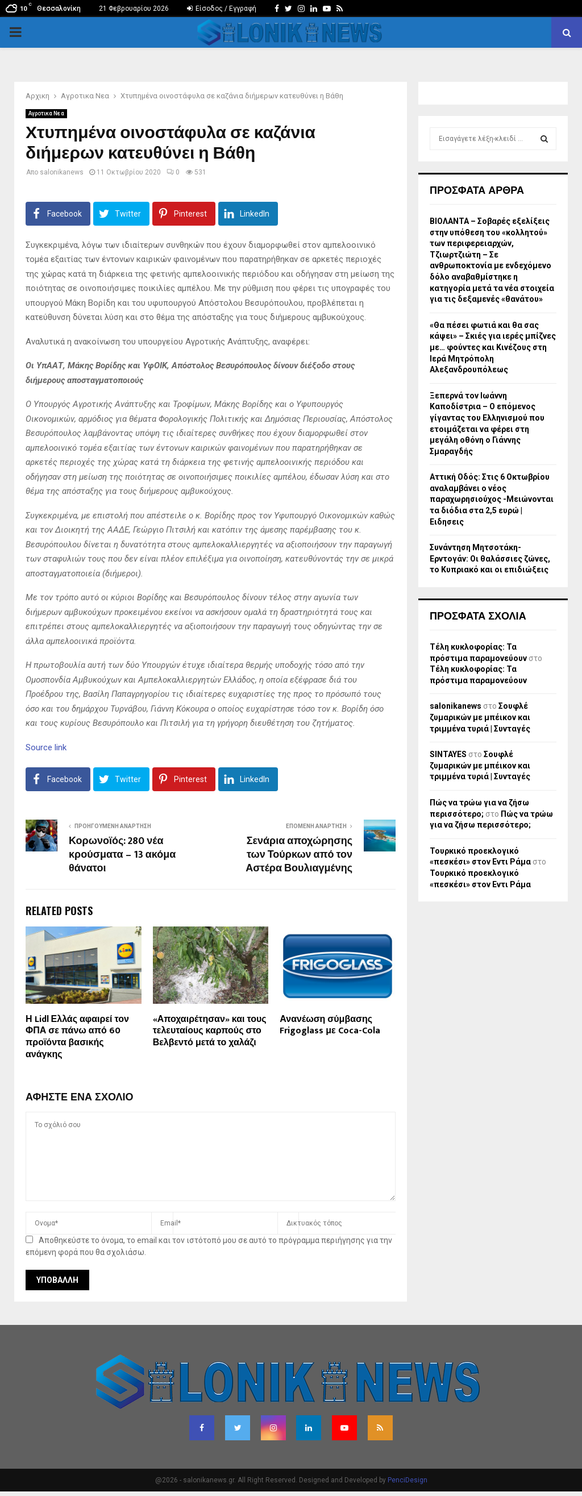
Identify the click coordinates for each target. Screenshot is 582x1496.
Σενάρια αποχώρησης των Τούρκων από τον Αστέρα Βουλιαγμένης (299, 855)
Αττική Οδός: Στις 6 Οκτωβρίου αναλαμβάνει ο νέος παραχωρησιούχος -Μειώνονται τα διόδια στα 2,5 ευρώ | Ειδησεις (492, 499)
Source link (46, 747)
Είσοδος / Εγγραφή (221, 9)
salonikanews (62, 172)
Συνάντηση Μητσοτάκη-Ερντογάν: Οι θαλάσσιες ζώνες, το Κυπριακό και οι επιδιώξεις (490, 558)
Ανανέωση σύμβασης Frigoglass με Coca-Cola (330, 1025)
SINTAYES (448, 754)
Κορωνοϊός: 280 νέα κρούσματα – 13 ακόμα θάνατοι (122, 855)
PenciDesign (407, 1480)
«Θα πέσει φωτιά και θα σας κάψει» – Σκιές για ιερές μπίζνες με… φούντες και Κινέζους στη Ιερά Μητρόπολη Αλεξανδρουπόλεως (493, 347)
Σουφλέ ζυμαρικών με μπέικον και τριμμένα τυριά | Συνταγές (480, 717)
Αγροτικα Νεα (46, 113)
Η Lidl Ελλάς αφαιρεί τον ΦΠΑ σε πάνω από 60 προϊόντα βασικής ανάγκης (77, 1037)
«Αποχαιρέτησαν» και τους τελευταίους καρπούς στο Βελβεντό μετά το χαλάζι (210, 1031)
